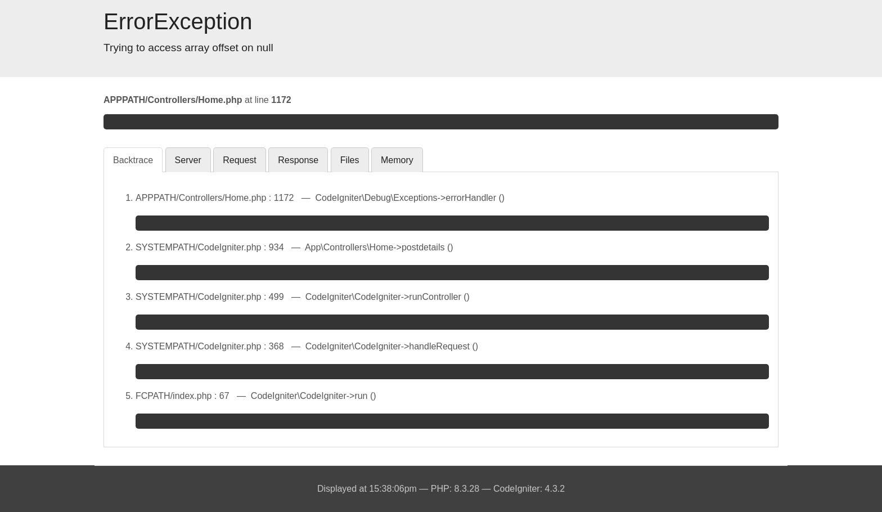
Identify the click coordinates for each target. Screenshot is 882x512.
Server (188, 160)
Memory (397, 160)
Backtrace (133, 160)
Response (298, 160)
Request (239, 160)
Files (349, 160)
